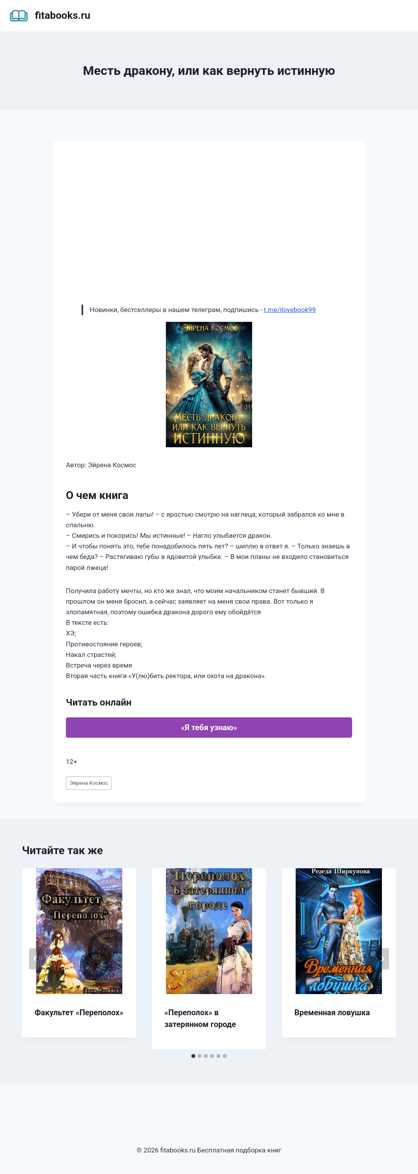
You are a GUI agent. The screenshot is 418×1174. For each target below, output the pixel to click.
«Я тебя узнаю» (209, 727)
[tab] (193, 1056)
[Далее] (382, 958)
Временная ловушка (332, 1012)
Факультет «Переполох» (79, 1012)
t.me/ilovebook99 (290, 310)
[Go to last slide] (36, 958)
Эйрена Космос (88, 783)
